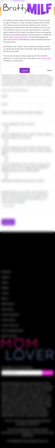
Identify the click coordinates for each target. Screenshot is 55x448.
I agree (24, 70)
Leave (49, 70)
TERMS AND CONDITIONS (18, 37)
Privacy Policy (46, 58)
